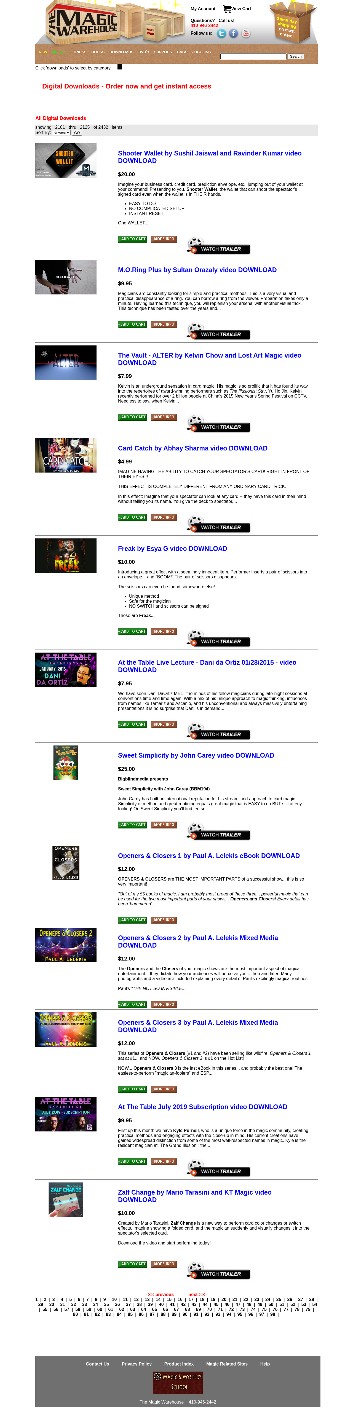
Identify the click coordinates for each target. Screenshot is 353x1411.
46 (227, 1304)
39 (151, 1304)
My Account (204, 8)
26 (290, 1299)
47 (239, 1304)
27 (301, 1299)
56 (57, 1309)
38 (140, 1304)
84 (120, 1314)
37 (129, 1304)
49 (261, 1304)
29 (41, 1304)
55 (45, 1309)
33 (85, 1304)
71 (221, 1309)
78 (298, 1309)
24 (268, 1299)
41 (173, 1304)
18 (203, 1299)
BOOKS (98, 52)
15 (170, 1299)
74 (254, 1309)
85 (131, 1314)
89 (175, 1314)
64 (144, 1309)
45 (217, 1304)
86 (142, 1314)
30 (52, 1304)
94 (229, 1314)
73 (243, 1309)
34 (96, 1304)
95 (240, 1314)
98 (273, 1314)
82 (98, 1314)
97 (262, 1314)
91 (197, 1314)
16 (181, 1299)
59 (89, 1309)
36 (118, 1304)
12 (137, 1299)
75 (265, 1309)
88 (164, 1314)
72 (232, 1309)
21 (235, 1299)
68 (188, 1309)
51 (282, 1304)
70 (210, 1309)
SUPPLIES (163, 52)
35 (107, 1304)
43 (195, 1304)
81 (87, 1314)
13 (148, 1299)
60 (100, 1309)
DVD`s (143, 52)
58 (78, 1309)
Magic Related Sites (227, 1364)
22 (247, 1299)
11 (126, 1299)
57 (68, 1309)
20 (224, 1299)
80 (76, 1314)
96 (251, 1314)
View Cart (237, 8)
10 (115, 1299)
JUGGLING (201, 52)
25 (279, 1299)
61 (111, 1309)
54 (314, 1304)
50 (271, 1304)
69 (199, 1309)
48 (250, 1304)
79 (309, 1309)
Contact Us (98, 1364)
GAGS (182, 52)
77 (287, 1309)
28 (312, 1299)
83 (109, 1314)
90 (186, 1314)
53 (304, 1304)
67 (177, 1309)
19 (213, 1299)
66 (166, 1309)
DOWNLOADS (121, 52)
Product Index (179, 1364)
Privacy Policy (137, 1364)
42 (184, 1304)
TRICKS (79, 52)
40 (162, 1304)
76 (276, 1309)
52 (293, 1304)
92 (208, 1314)
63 (133, 1309)
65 (155, 1309)
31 (63, 1304)
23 (257, 1299)
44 (206, 1304)
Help (265, 1364)
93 (218, 1314)
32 (74, 1304)
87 (153, 1314)
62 (122, 1309)
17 (192, 1299)
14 (159, 1299)
